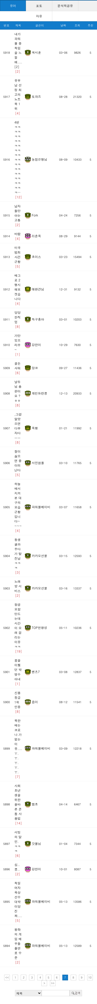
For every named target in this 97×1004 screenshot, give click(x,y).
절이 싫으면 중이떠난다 (18, 463)
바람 (17, 236)
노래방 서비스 (18, 588)
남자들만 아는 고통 (17, 215)
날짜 (63, 25)
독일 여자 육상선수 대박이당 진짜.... (18, 901)
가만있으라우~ (17, 344)
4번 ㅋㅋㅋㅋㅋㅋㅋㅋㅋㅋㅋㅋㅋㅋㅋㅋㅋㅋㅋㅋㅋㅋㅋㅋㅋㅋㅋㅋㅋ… (18, 159)
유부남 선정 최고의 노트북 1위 (18, 96)
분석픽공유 (65, 5)
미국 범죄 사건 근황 (17, 256)
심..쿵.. (17, 869)
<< (7, 977)
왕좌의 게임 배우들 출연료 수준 (18, 945)
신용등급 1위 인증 (17, 702)
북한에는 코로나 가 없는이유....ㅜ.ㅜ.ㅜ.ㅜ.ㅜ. (18, 748)
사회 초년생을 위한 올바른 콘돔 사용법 (18, 804)
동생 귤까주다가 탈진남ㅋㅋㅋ (18, 555)
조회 (77, 25)
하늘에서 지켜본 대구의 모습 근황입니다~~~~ (18, 507)
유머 (13, 5)
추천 (90, 25)
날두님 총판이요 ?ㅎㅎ (18, 393)
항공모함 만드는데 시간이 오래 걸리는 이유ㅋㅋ (18, 627)
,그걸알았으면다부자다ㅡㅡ (18, 428)
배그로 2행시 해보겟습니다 (17, 289)
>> (53, 983)
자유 (39, 16)
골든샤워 (17, 368)
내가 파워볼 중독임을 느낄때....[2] (18, 52)
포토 (39, 5)
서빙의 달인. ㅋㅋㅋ (18, 844)
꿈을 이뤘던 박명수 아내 (18, 672)
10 (90, 977)
